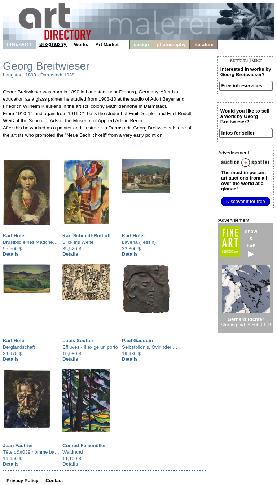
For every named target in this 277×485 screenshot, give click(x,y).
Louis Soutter (77, 340)
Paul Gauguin (137, 340)
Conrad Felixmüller (84, 445)
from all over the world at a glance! (244, 180)
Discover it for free (245, 201)
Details (11, 254)
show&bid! (251, 243)
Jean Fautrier (18, 445)
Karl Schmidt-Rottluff (86, 235)
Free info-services (242, 85)
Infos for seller (238, 133)
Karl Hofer (14, 235)
